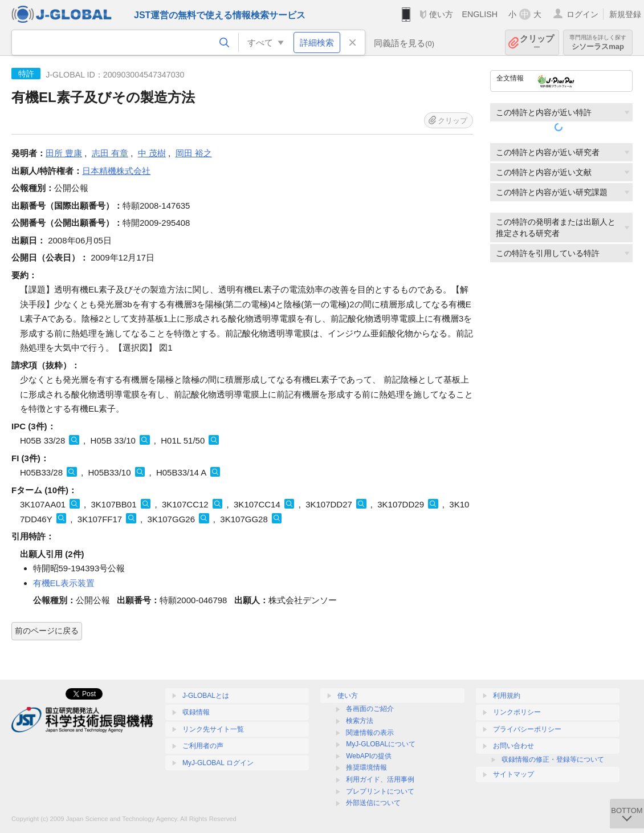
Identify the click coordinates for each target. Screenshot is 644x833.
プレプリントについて (380, 791)
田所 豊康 (64, 153)
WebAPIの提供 (369, 756)
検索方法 (359, 721)
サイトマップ (513, 774)
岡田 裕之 (194, 153)
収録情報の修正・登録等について (553, 759)
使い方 (441, 14)
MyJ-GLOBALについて (380, 744)
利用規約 (506, 696)
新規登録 (625, 14)
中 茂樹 (152, 153)
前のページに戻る (47, 630)
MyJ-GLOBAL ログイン (218, 763)
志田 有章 (110, 153)
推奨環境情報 (366, 767)
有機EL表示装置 (64, 583)
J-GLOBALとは (205, 696)
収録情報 (196, 712)
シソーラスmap (597, 42)
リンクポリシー (517, 712)
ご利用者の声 (202, 746)
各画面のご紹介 (370, 709)
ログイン (582, 14)
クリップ (537, 42)
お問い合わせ (513, 746)
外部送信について (373, 803)
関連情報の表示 (370, 733)
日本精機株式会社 (116, 171)
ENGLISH (480, 14)
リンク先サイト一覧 (213, 729)
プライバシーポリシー (527, 729)
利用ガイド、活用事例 (380, 779)
